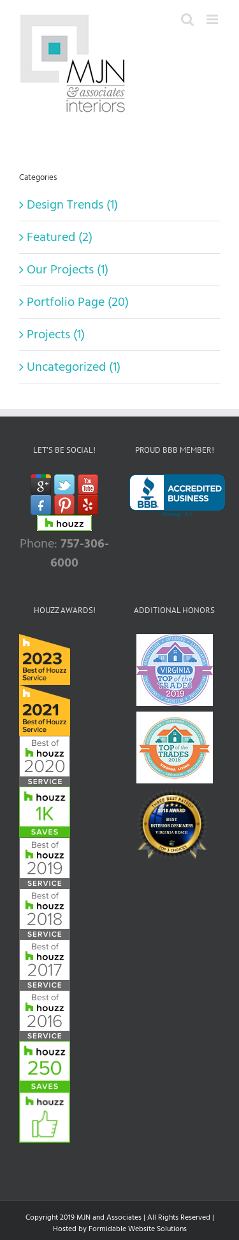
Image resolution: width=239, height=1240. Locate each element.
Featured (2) (59, 237)
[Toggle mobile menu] (213, 19)
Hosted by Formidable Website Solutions (120, 1229)
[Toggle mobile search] (187, 19)
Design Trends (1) (72, 204)
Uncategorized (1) (73, 366)
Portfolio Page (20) (78, 302)
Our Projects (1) (67, 269)
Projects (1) (56, 334)
